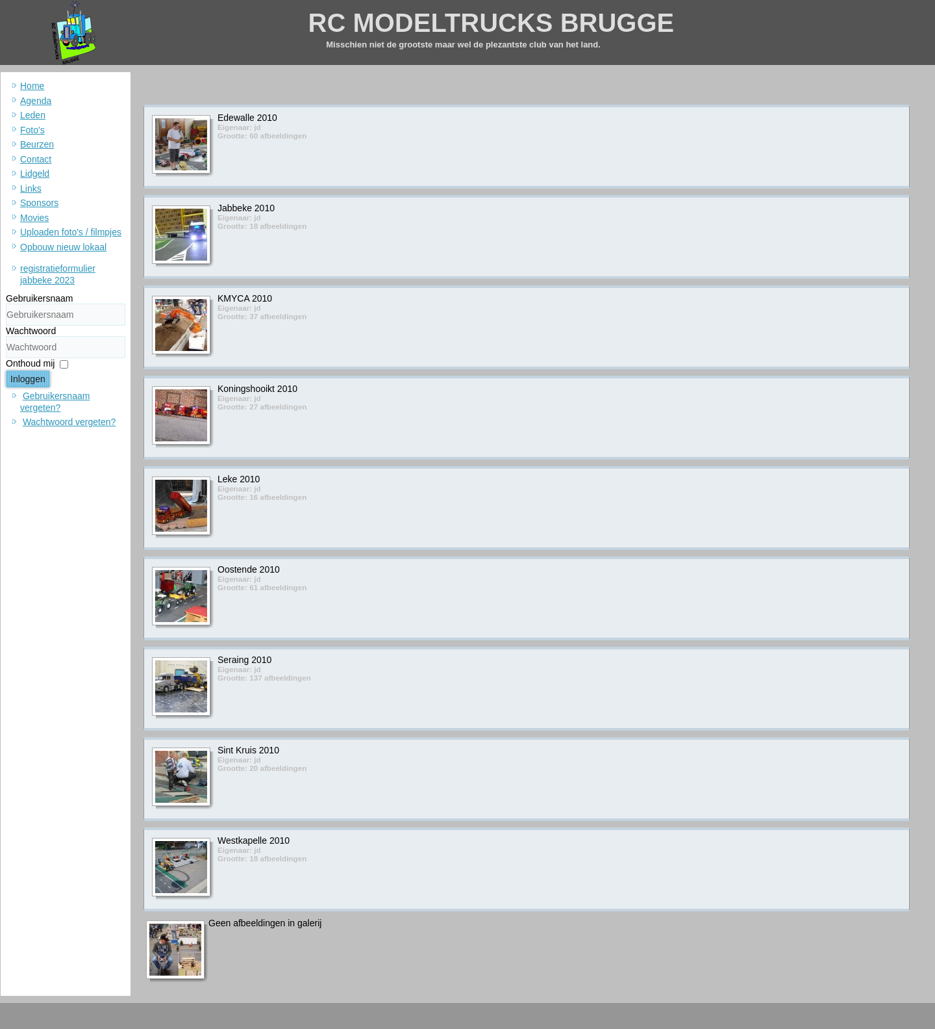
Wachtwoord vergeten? (69, 422)
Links (31, 188)
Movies (34, 218)
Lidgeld (34, 173)
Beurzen (37, 144)
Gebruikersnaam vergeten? (55, 402)
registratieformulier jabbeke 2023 (57, 274)
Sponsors (39, 203)
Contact (35, 159)
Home (32, 86)
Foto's (32, 130)
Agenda (35, 101)
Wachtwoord (31, 331)
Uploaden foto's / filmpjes (70, 232)
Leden (32, 115)
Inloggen (27, 379)
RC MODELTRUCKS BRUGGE (491, 22)
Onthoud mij (30, 363)
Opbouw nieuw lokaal (63, 247)
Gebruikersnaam (39, 298)
